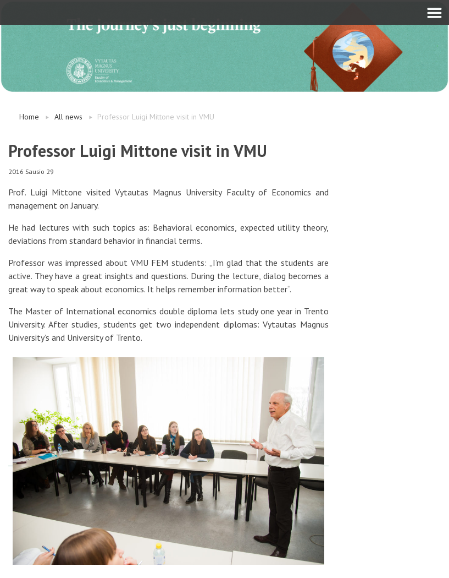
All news (68, 117)
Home (29, 117)
